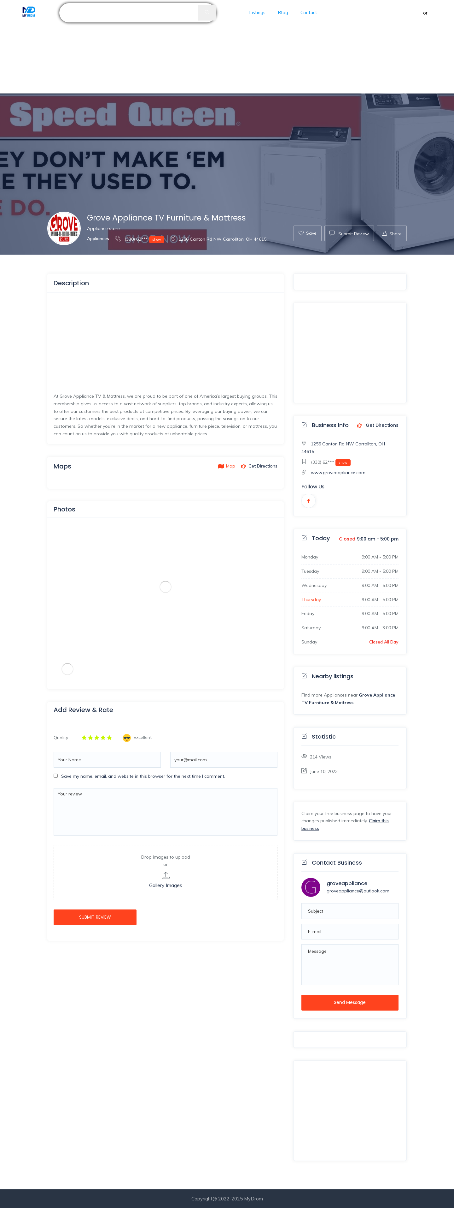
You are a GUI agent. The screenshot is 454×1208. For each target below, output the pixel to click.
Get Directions (378, 425)
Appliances (98, 238)
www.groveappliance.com (338, 472)
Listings (257, 12)
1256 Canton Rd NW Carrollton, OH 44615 (218, 239)
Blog (283, 12)
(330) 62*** (139, 239)
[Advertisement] (189, 47)
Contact (308, 12)
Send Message (350, 1002)
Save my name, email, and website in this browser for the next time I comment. (143, 776)
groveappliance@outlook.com (358, 891)
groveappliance (347, 883)
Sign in (415, 13)
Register (438, 13)
